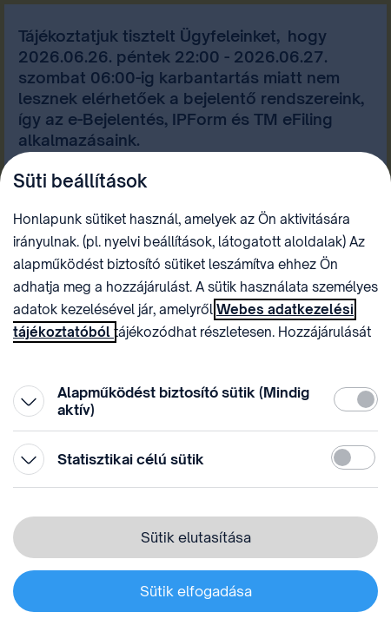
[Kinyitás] (28, 401)
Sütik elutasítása (196, 537)
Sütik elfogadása (196, 591)
